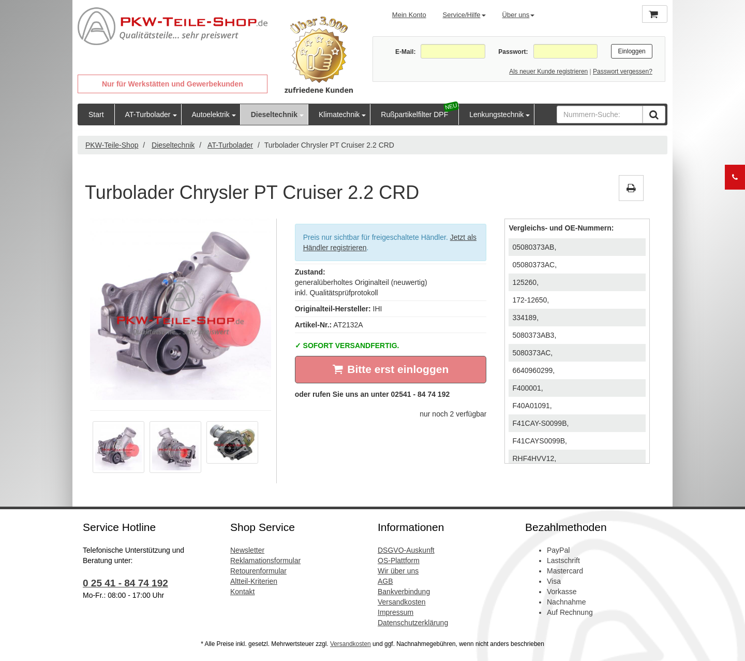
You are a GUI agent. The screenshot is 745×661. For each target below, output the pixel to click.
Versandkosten (402, 602)
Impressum (395, 612)
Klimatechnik (339, 114)
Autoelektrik (211, 114)
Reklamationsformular (265, 560)
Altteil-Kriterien (253, 581)
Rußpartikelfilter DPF (414, 114)
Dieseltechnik (274, 114)
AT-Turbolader (148, 114)
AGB (385, 581)
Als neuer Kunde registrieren (548, 71)
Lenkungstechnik (496, 114)
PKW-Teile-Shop (111, 145)
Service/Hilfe (464, 15)
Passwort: (513, 51)
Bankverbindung (404, 591)
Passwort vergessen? (622, 71)
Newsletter (247, 550)
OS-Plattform (399, 560)
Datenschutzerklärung (413, 623)
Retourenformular (258, 571)
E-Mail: (405, 51)
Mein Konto (409, 15)
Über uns (518, 15)
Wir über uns (398, 571)
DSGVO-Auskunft (406, 550)
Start (96, 114)
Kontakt (242, 591)
